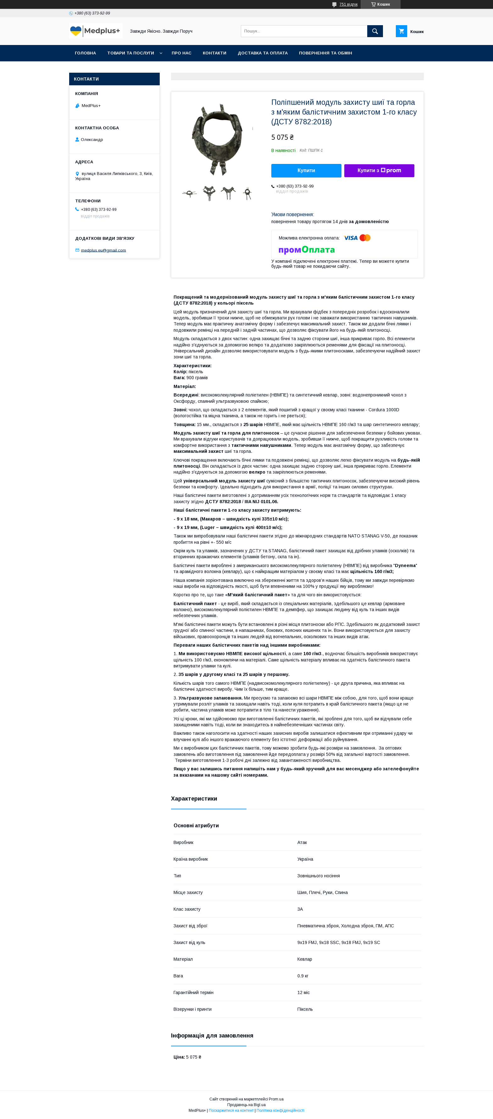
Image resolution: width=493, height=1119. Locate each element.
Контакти (214, 53)
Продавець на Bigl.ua (246, 1105)
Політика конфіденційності (280, 1110)
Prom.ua (276, 1099)
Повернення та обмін (325, 53)
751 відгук (348, 4)
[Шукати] (375, 31)
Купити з (379, 170)
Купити (306, 170)
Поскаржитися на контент (231, 1110)
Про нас (181, 53)
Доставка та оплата (263, 53)
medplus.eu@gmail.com (103, 250)
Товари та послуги (130, 53)
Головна (85, 53)
